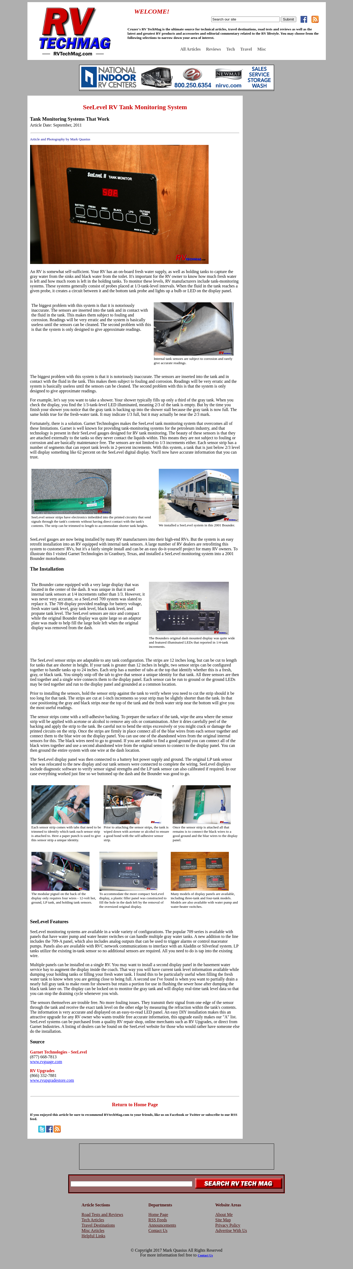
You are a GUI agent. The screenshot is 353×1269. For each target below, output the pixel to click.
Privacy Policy (227, 1225)
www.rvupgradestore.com (52, 1080)
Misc (261, 49)
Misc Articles (93, 1230)
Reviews (213, 49)
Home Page (158, 1214)
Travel (246, 49)
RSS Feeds (157, 1220)
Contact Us (158, 1230)
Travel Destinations (98, 1225)
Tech (230, 49)
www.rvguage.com (46, 1061)
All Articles (190, 49)
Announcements (162, 1225)
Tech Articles (93, 1220)
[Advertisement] (286, 134)
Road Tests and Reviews (102, 1214)
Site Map (223, 1220)
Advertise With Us (231, 1230)
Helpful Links (93, 1236)
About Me (224, 1214)
